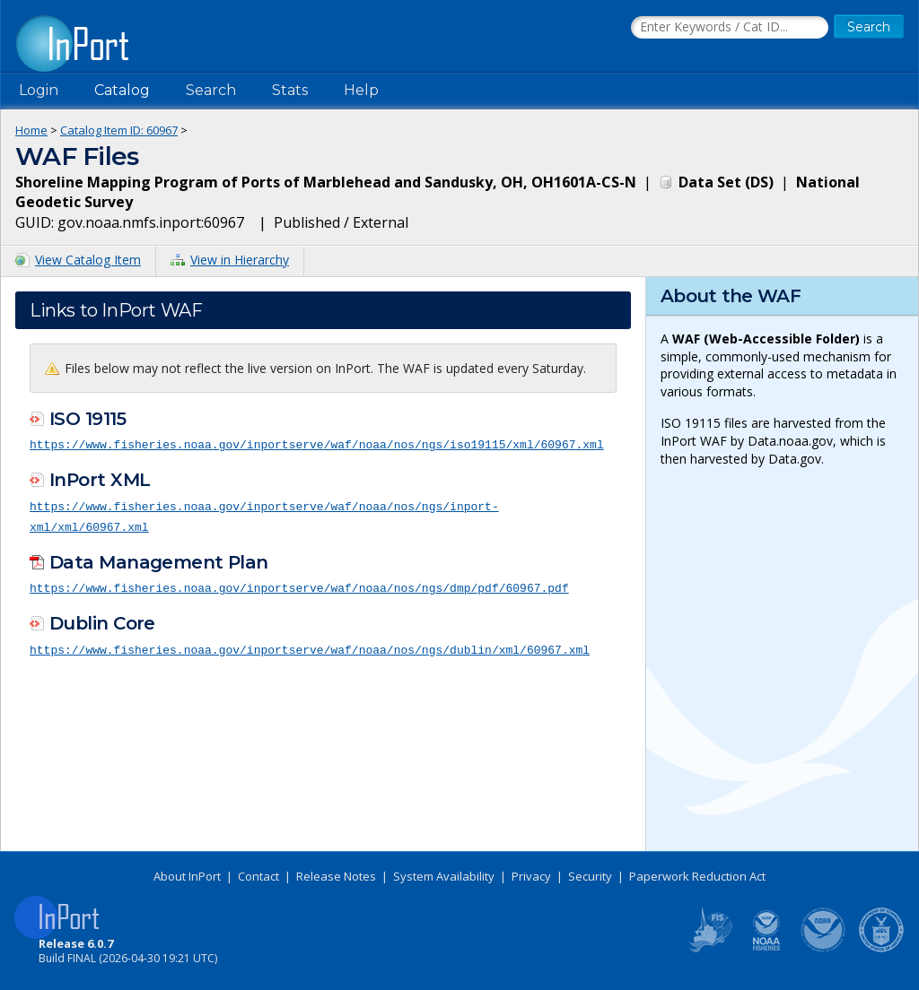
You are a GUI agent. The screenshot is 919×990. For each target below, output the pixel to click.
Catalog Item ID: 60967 (119, 130)
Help (361, 90)
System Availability (444, 876)
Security (590, 876)
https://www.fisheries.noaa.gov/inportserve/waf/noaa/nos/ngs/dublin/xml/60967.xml (310, 646)
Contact (258, 876)
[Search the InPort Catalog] (729, 27)
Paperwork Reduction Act (697, 876)
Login (38, 90)
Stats (290, 90)
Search (211, 90)
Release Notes (336, 876)
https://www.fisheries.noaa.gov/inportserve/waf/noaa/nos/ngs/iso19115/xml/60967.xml (317, 444)
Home (31, 130)
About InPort (187, 876)
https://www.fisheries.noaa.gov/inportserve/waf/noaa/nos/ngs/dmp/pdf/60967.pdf (299, 586)
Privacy (531, 876)
